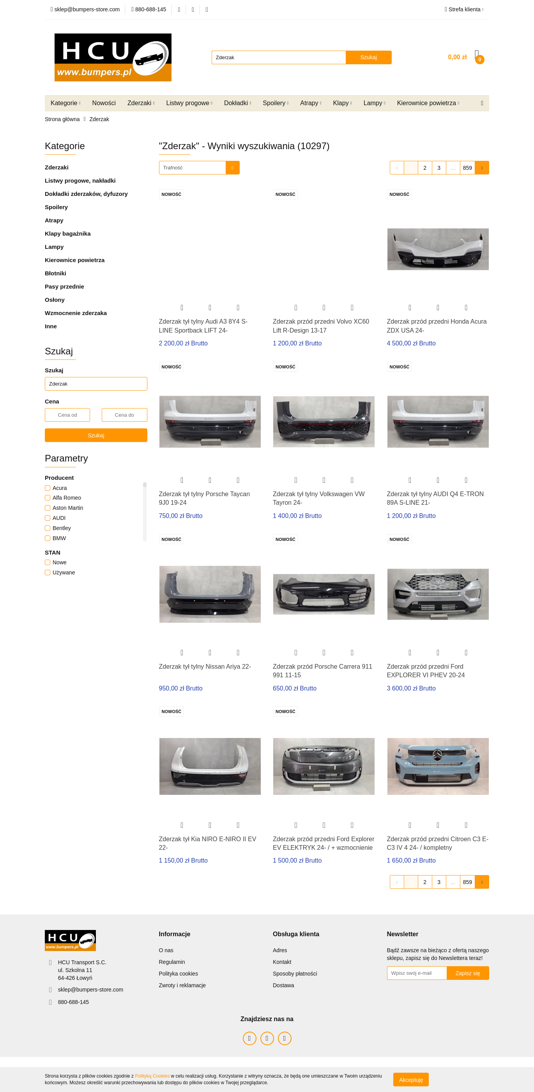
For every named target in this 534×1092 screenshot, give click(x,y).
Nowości (104, 103)
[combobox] (199, 167)
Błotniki (55, 273)
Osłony (55, 299)
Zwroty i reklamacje (182, 985)
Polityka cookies (178, 973)
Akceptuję (411, 1079)
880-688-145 (73, 1002)
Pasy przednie (64, 286)
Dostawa (283, 985)
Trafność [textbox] (173, 168)
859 (467, 168)
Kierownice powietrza (428, 103)
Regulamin (172, 962)
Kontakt (282, 962)
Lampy (374, 103)
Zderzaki (140, 103)
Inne (51, 326)
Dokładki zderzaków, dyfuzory (86, 193)
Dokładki (237, 103)
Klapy (342, 103)
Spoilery (275, 103)
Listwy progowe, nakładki (80, 180)
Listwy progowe (189, 103)
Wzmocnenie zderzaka (76, 313)
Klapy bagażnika (68, 233)
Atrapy (310, 103)
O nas (166, 950)
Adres (280, 950)
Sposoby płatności (295, 973)
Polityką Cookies (152, 1076)
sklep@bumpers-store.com (91, 989)
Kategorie (66, 103)
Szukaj (96, 435)
